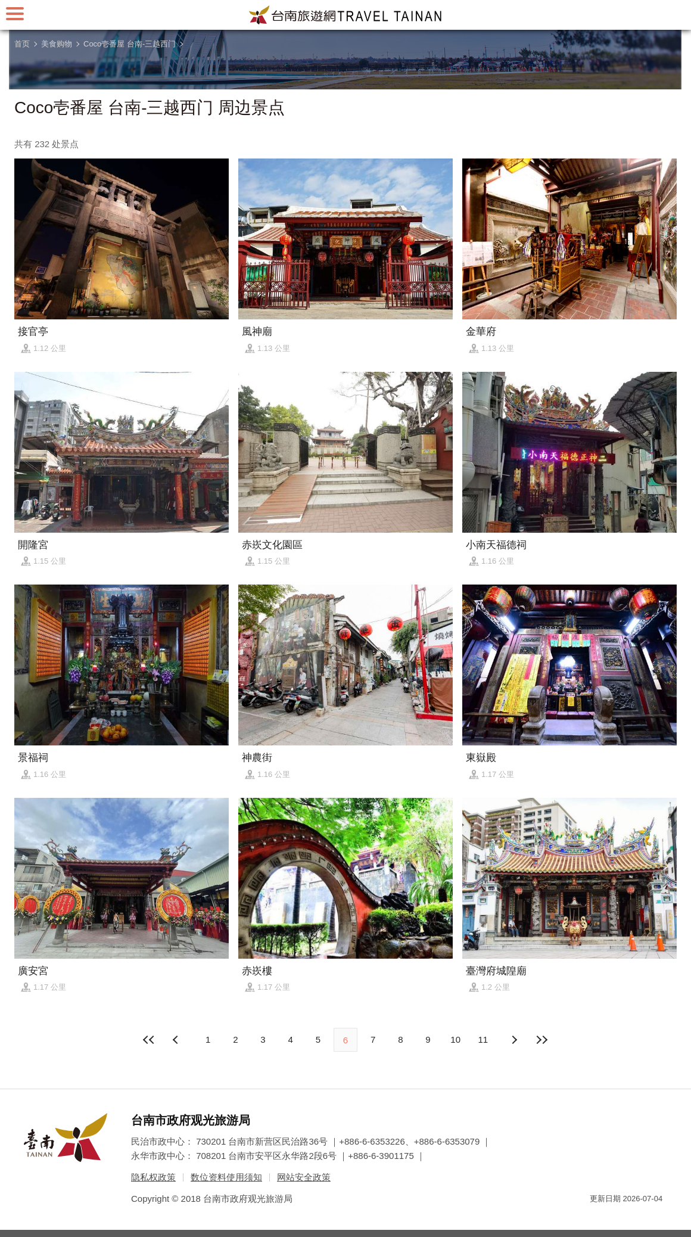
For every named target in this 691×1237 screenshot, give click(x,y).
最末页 (541, 1040)
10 (455, 1039)
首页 (22, 43)
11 (483, 1039)
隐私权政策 (153, 1177)
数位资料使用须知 (226, 1177)
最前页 (149, 1040)
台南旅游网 (345, 14)
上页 (514, 1040)
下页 (177, 1040)
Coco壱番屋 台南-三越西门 (129, 43)
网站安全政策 (304, 1177)
